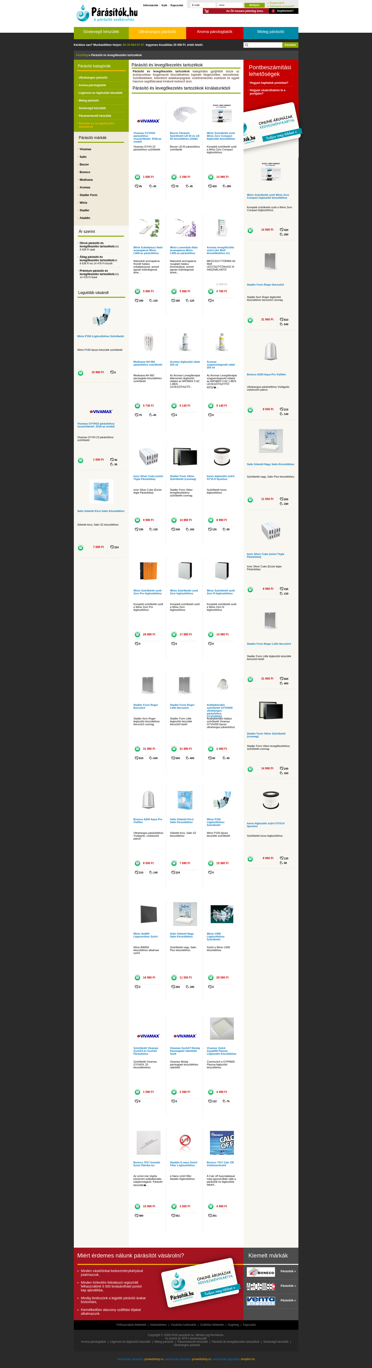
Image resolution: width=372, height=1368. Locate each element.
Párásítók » (288, 1271)
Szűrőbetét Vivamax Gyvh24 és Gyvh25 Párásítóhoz (146, 1051)
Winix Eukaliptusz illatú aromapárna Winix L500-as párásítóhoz (148, 250)
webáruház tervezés (130, 1359)
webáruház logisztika (226, 1359)
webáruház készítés (177, 1359)
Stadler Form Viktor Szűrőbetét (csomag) (183, 477)
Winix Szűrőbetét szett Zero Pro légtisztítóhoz (148, 592)
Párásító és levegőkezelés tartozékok (235, 1341)
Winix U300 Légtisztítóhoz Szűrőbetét (216, 936)
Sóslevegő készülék (101, 31)
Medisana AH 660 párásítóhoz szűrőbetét (148, 363)
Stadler (85, 210)
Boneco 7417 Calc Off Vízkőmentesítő (220, 1164)
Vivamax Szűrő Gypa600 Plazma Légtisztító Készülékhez (222, 1051)
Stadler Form (88, 195)
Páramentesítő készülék (95, 115)
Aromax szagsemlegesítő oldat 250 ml (221, 364)
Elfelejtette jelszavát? (282, 6)
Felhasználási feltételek (131, 1324)
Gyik (164, 5)
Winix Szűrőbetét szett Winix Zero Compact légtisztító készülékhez (221, 136)
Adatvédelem (158, 1324)
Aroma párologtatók (214, 31)
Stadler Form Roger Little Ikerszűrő (182, 706)
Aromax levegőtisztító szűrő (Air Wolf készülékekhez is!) (220, 250)
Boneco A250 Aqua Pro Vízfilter (266, 374)
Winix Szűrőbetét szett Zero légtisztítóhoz (184, 592)
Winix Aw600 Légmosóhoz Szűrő (146, 935)
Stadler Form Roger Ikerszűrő (265, 284)
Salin (83, 157)
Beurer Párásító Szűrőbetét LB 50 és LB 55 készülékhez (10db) (184, 136)
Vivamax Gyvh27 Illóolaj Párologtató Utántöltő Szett (185, 1051)
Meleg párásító (270, 31)
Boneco (85, 172)
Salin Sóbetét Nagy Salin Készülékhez (182, 935)
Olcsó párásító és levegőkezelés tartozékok (97, 244)
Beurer (84, 164)
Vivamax (86, 149)
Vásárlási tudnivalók (183, 1324)
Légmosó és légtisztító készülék (101, 93)
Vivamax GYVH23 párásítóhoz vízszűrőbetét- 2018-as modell (96, 425)
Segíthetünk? (285, 10)
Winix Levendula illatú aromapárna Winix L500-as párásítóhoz (184, 250)
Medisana (86, 179)
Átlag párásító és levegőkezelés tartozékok (97, 258)
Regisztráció (277, 2)
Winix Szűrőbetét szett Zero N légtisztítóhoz (221, 592)
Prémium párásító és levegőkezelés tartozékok (97, 272)
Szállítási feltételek (212, 1324)
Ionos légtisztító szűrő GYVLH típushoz (221, 477)
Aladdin (85, 218)
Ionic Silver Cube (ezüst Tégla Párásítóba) (148, 477)
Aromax (85, 187)
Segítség (233, 1324)
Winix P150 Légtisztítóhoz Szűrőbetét (100, 336)
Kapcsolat (177, 5)
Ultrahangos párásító (157, 31)
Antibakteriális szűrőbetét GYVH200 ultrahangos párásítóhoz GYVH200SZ (220, 710)
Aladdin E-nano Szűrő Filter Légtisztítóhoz (183, 1164)
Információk (150, 5)
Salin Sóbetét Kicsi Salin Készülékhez (100, 511)
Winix (83, 202)
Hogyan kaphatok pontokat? (269, 83)
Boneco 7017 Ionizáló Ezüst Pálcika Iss (147, 1164)
